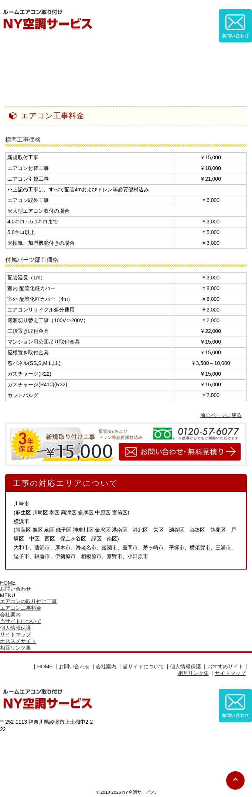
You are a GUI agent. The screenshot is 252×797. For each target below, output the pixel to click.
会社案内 (10, 614)
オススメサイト (18, 641)
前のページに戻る (221, 415)
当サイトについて (20, 621)
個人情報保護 (15, 628)
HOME (8, 583)
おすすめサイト (225, 666)
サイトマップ (15, 634)
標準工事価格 (23, 139)
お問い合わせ (15, 589)
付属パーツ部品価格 (31, 260)
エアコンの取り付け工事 (28, 601)
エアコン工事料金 (20, 608)
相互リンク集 (15, 648)
